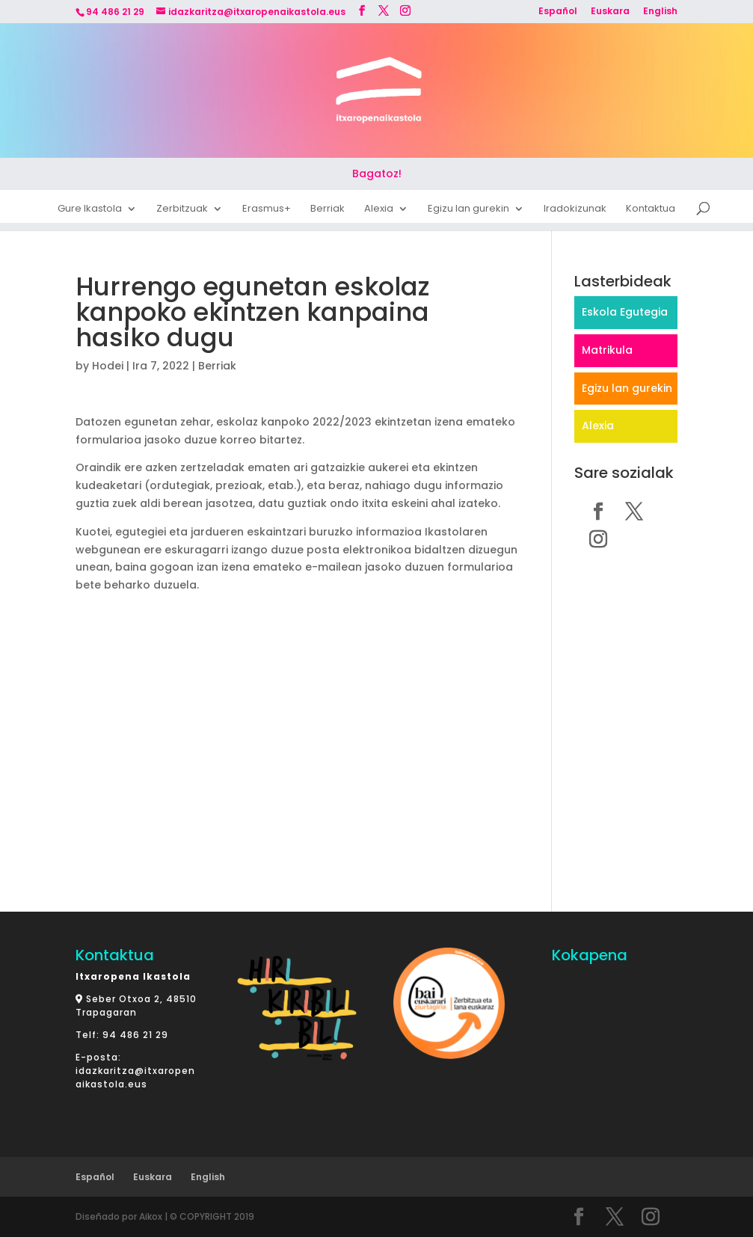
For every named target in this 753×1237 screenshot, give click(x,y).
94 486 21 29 (135, 1034)
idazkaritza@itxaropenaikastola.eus (135, 1077)
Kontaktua (650, 210)
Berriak (327, 210)
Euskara (610, 12)
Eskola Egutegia (625, 311)
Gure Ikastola (90, 210)
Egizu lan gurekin (468, 210)
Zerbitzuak (182, 210)
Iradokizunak (575, 210)
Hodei (107, 365)
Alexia (378, 210)
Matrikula (607, 350)
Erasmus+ (266, 210)
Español (557, 12)
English (660, 12)
